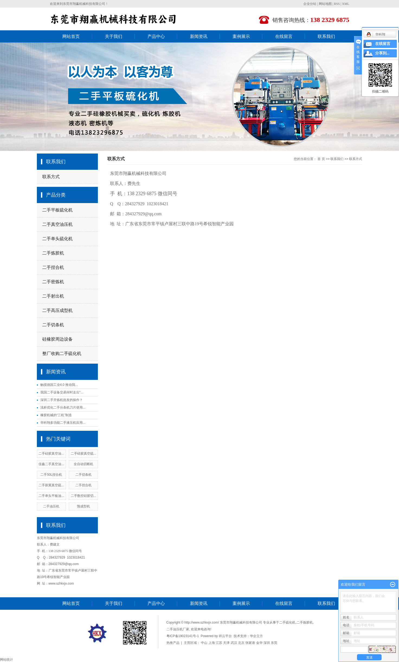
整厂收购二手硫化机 (61, 353)
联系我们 (326, 36)
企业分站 (309, 4)
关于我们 (113, 36)
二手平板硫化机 (57, 210)
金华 (259, 643)
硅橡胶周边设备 (57, 339)
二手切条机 (53, 324)
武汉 (234, 643)
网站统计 (6, 659)
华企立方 (256, 636)
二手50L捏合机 (51, 475)
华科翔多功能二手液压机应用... (62, 423)
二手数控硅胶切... (83, 496)
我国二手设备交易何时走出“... (61, 392)
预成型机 (83, 506)
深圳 (266, 643)
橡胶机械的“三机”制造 (56, 415)
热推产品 (172, 643)
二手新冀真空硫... (51, 485)
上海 (211, 643)
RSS (337, 4)
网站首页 (71, 36)
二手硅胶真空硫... (83, 453)
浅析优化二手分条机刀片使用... (62, 407)
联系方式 (51, 176)
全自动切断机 (83, 464)
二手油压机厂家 (177, 629)
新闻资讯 (198, 36)
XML (345, 4)
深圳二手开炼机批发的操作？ (61, 400)
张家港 (250, 643)
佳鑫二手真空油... (51, 464)
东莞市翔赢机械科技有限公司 (84, 4)
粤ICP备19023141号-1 (182, 636)
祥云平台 (225, 636)
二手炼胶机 (53, 253)
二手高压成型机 (57, 310)
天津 (226, 643)
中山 (204, 643)
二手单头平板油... (51, 496)
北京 (241, 643)
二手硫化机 (287, 622)
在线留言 (283, 36)
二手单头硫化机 (57, 238)
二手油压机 (51, 506)
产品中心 (156, 36)
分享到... (382, 53)
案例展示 (241, 36)
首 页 (321, 159)
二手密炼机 (53, 281)
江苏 (219, 643)
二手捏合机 (53, 267)
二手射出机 (53, 296)
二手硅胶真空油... (51, 453)
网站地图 (325, 4)
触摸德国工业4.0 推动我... (59, 385)
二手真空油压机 (57, 224)
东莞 (274, 643)
